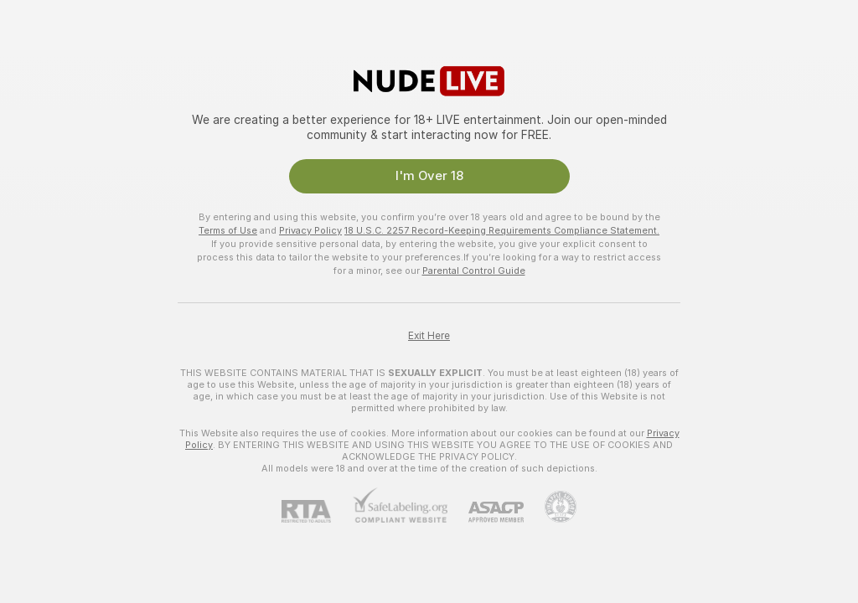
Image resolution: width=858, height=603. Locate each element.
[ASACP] (485, 512)
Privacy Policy (310, 230)
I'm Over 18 (429, 175)
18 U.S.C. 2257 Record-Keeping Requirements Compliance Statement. (501, 230)
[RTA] (317, 511)
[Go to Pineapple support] (550, 507)
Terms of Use (228, 230)
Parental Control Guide (473, 270)
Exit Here (429, 336)
